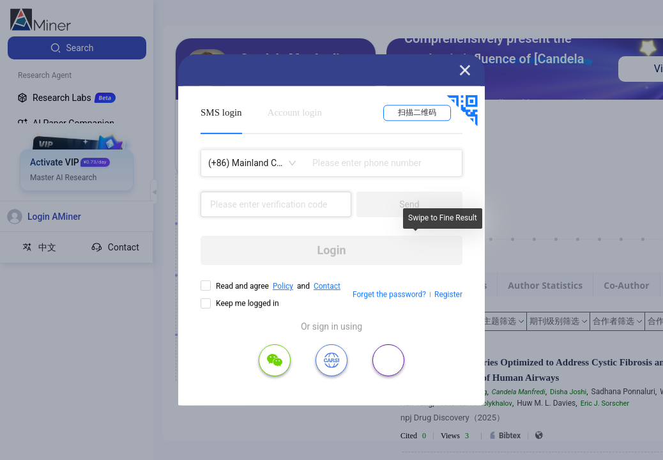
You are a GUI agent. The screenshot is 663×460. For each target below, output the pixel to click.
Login (331, 250)
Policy (283, 286)
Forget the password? (389, 294)
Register (448, 294)
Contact (327, 286)
